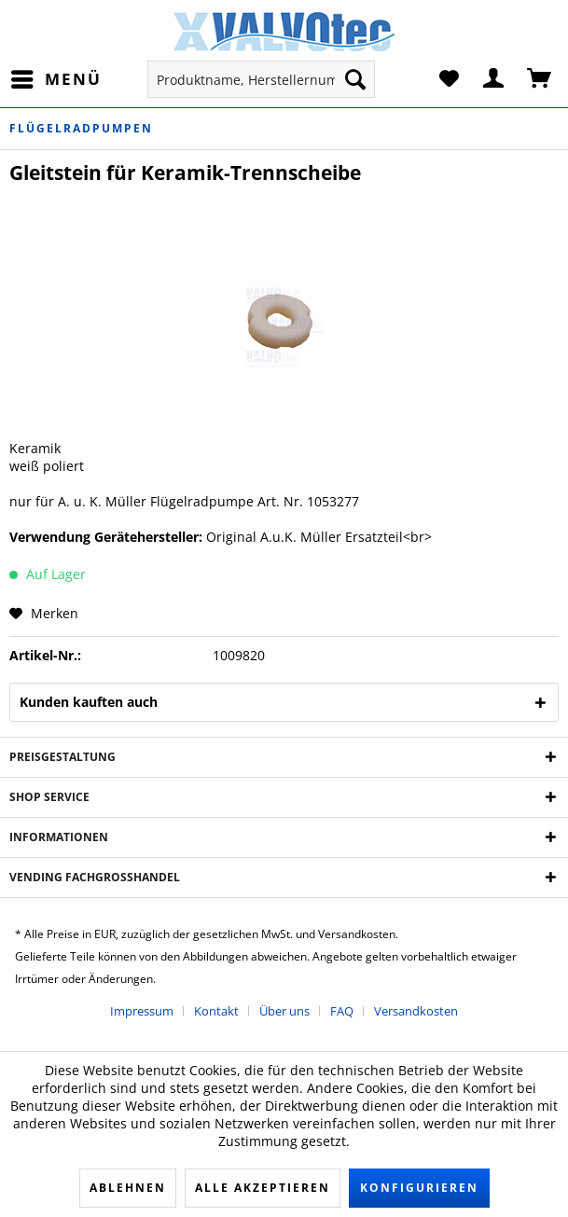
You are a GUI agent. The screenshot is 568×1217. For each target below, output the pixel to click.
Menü (56, 77)
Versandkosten (416, 1011)
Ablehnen (128, 1188)
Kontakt (216, 1011)
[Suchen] (355, 79)
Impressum (141, 1011)
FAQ (341, 1011)
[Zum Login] (494, 79)
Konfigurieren (419, 1188)
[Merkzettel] (448, 79)
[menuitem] (55, 79)
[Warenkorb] (540, 79)
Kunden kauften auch (89, 702)
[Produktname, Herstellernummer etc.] (261, 79)
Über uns (284, 1011)
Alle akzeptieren (262, 1188)
